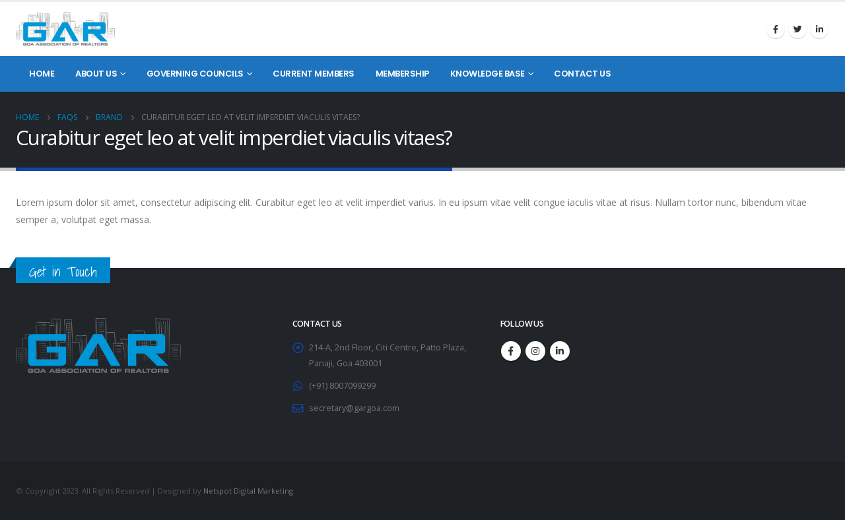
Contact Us (582, 73)
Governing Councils (195, 73)
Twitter (797, 29)
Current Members (314, 73)
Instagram (535, 351)
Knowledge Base (487, 73)
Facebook (775, 29)
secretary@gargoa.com (354, 408)
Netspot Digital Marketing (248, 491)
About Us (96, 73)
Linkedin (819, 29)
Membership (402, 73)
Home (41, 73)
